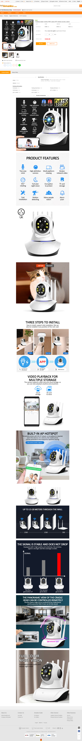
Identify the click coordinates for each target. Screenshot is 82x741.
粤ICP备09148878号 (52, 731)
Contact (17, 12)
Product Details (5, 72)
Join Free (7, 1)
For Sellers (36, 717)
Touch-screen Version (37, 728)
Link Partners (70, 718)
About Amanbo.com (5, 715)
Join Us (68, 715)
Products (6, 15)
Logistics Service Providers (56, 715)
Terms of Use (70, 717)
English (36, 722)
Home (2, 12)
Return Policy (15, 72)
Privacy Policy (70, 720)
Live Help (20, 715)
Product (9, 12)
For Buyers (36, 715)
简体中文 (41, 722)
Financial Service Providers (56, 717)
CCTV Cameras (23, 15)
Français (45, 722)
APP (48, 728)
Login (2, 1)
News (24, 12)
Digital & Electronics (13, 15)
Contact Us (20, 717)
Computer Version (24, 728)
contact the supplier (52, 30)
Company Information (6, 717)
